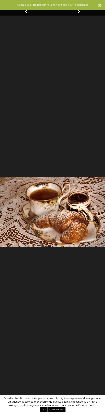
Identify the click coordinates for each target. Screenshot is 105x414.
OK (43, 410)
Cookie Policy (56, 410)
